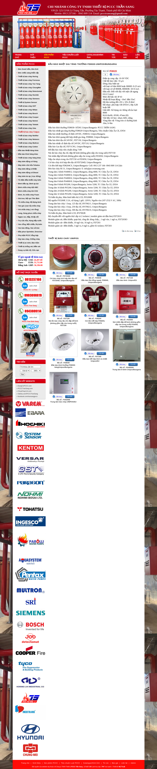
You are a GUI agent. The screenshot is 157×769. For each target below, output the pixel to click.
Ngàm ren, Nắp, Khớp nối (28, 217)
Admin (133, 763)
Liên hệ (124, 763)
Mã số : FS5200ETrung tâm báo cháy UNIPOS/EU (63, 401)
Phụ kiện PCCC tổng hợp (28, 235)
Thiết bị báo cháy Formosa (29, 80)
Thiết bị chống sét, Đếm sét (29, 246)
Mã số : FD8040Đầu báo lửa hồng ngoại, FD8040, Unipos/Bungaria (94, 280)
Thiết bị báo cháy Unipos (28, 132)
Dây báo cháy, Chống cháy (29, 239)
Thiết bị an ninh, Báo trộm (28, 243)
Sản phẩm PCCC (26, 64)
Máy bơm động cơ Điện (27, 169)
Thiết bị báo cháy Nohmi (28, 121)
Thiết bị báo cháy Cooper (28, 117)
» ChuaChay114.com (24, 391)
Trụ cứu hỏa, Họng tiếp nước (30, 221)
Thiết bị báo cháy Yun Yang (29, 84)
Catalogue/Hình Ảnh (91, 763)
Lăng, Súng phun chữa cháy (29, 213)
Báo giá (115, 763)
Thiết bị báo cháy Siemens (29, 99)
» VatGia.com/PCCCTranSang (27, 394)
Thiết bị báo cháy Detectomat (30, 91)
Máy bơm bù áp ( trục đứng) (29, 176)
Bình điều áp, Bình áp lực (28, 184)
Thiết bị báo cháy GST (27, 106)
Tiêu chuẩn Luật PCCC (70, 763)
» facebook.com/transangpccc (27, 396)
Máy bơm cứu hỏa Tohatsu (29, 165)
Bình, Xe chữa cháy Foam (28, 195)
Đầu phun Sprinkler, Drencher (30, 232)
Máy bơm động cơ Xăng (27, 161)
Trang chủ (25, 763)
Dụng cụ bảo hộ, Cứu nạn (28, 250)
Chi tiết (69, 273)
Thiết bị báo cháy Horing (28, 76)
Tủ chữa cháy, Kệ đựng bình (29, 202)
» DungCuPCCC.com (24, 386)
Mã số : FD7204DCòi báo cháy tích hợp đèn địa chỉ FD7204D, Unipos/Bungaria (63, 278)
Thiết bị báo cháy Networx (28, 139)
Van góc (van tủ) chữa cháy (29, 206)
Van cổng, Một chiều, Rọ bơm (30, 224)
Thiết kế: (119, 766)
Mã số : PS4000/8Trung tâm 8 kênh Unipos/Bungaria (126, 368)
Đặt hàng (116, 74)
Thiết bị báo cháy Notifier (28, 136)
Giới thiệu (37, 763)
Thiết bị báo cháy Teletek (28, 125)
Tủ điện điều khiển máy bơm (29, 180)
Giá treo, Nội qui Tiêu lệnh (28, 198)
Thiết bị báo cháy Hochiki (28, 95)
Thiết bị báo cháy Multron (28, 143)
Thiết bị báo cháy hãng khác (29, 158)
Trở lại (138, 231)
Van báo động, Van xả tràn (29, 228)
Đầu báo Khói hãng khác (28, 154)
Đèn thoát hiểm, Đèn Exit (28, 69)
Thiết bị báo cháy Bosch (28, 113)
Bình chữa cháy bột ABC (28, 187)
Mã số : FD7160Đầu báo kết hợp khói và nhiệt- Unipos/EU (95, 359)
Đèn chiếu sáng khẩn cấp (28, 73)
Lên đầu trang (128, 231)
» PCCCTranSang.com (25, 388)
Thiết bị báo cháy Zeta (27, 128)
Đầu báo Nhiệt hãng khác (28, 150)
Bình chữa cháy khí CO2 (28, 191)
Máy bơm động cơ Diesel (28, 173)
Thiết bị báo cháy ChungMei (29, 88)
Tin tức (106, 763)
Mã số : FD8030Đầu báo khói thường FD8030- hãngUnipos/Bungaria (63, 365)
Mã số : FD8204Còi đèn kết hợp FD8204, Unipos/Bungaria (95, 321)
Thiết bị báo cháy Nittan (27, 110)
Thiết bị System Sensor (27, 102)
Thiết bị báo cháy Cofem (28, 147)
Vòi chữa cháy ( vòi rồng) (28, 209)
